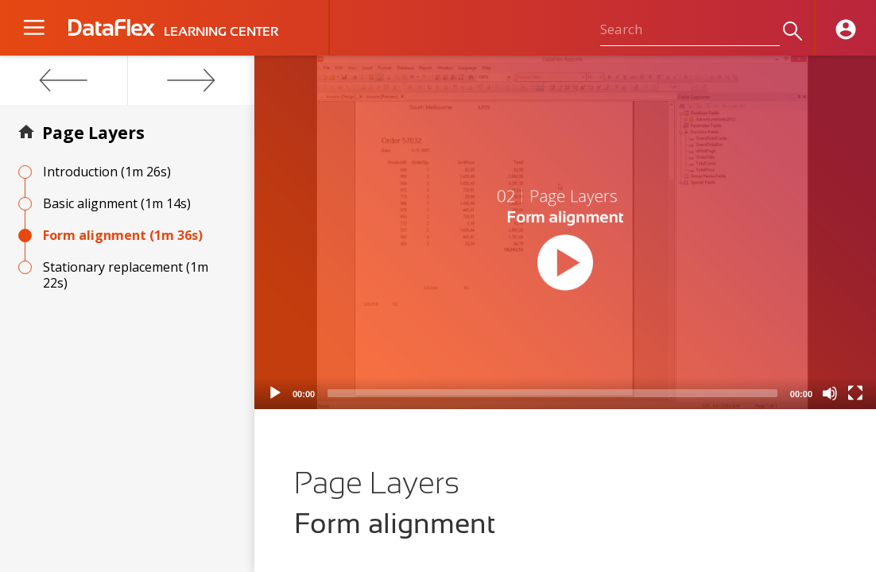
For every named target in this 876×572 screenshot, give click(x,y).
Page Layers (93, 133)
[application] (565, 232)
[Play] (275, 393)
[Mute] (830, 393)
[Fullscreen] (855, 393)
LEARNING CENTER (221, 32)
